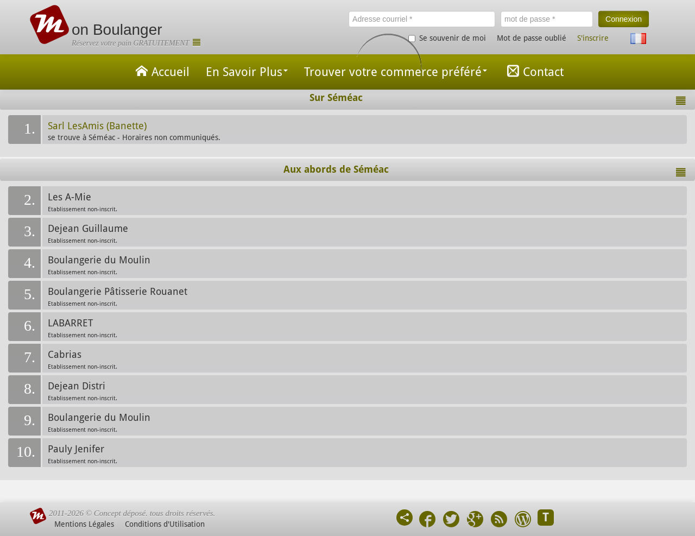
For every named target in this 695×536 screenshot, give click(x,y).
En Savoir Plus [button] (247, 72)
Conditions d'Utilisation (165, 524)
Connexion (623, 19)
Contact (533, 70)
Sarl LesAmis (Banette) (97, 126)
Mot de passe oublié (531, 38)
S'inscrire (593, 38)
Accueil (160, 70)
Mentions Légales (84, 524)
